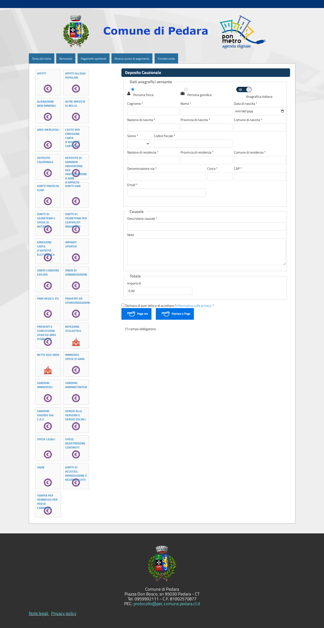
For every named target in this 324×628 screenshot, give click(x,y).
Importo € (134, 283)
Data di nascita (245, 103)
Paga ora (142, 313)
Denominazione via (142, 168)
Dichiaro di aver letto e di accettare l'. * (167, 305)
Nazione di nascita (141, 120)
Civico (212, 168)
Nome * (186, 103)
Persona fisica (143, 95)
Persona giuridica (199, 95)
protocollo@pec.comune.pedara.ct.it (167, 603)
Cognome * (135, 103)
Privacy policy (63, 613)
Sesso (132, 136)
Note (130, 235)
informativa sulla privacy (193, 305)
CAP (238, 168)
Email (132, 185)
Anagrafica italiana (259, 96)
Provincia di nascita (195, 120)
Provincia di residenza (197, 152)
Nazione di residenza (142, 152)
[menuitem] (55, 59)
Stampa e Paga (181, 313)
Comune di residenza (250, 152)
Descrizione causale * (142, 218)
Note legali (38, 613)
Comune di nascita (248, 120)
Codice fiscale (164, 136)
